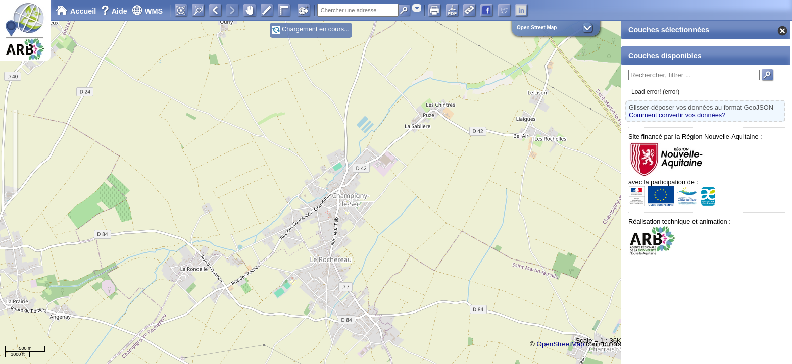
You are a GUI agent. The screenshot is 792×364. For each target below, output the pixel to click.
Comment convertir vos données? (677, 115)
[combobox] (417, 8)
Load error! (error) (655, 91)
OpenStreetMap (560, 344)
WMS (147, 11)
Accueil (76, 11)
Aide (115, 11)
